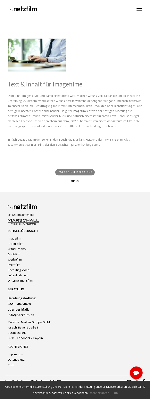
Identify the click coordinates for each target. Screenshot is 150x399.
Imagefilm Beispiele (75, 172)
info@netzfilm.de (21, 315)
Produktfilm (15, 244)
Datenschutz (16, 359)
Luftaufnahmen (18, 275)
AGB (10, 365)
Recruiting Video (18, 270)
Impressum (15, 354)
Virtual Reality (17, 249)
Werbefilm (15, 259)
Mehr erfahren (99, 393)
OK (116, 393)
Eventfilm (14, 265)
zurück (75, 181)
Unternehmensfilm (20, 280)
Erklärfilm (14, 254)
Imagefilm (14, 238)
